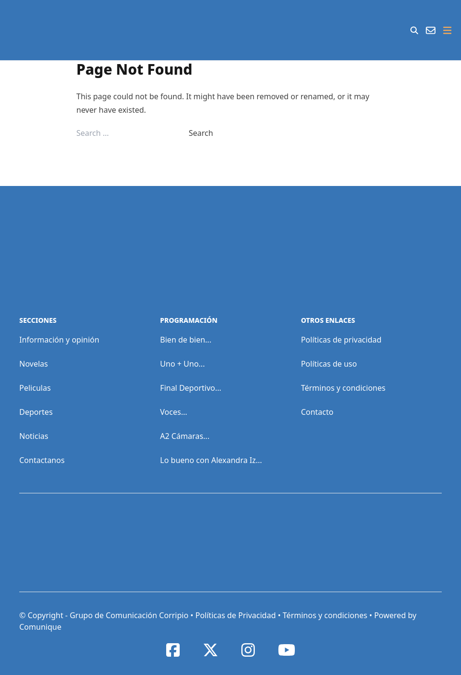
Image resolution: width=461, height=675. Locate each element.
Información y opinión (59, 339)
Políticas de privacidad (341, 339)
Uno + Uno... (182, 363)
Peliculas (35, 388)
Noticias (33, 436)
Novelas (33, 363)
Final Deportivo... (190, 388)
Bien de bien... (185, 339)
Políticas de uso (329, 363)
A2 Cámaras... (184, 436)
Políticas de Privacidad (235, 615)
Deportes (36, 412)
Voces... (173, 412)
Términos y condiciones (343, 388)
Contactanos (42, 460)
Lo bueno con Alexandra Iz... (211, 460)
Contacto (317, 412)
